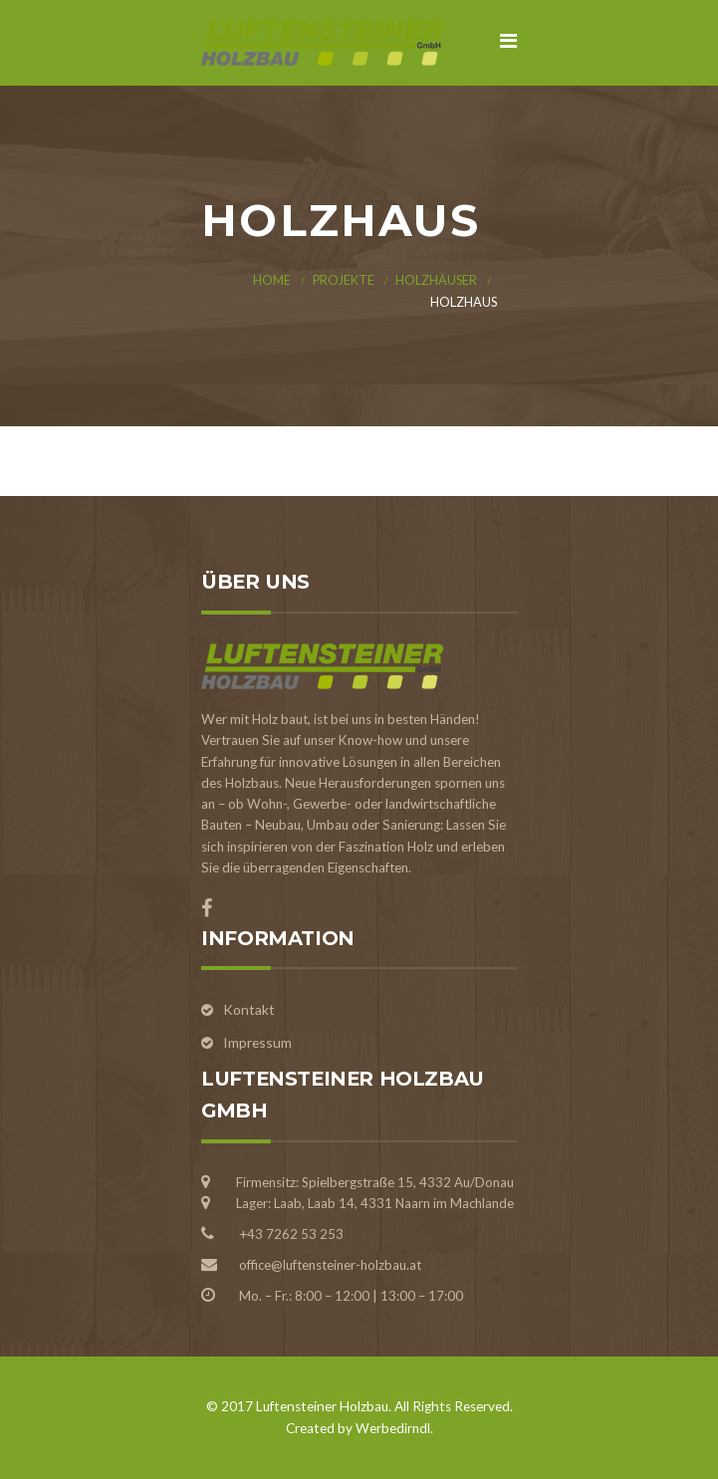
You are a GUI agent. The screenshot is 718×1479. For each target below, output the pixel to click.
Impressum (257, 1042)
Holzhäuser (436, 280)
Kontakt (249, 1009)
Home (272, 280)
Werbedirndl (393, 1428)
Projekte (343, 280)
